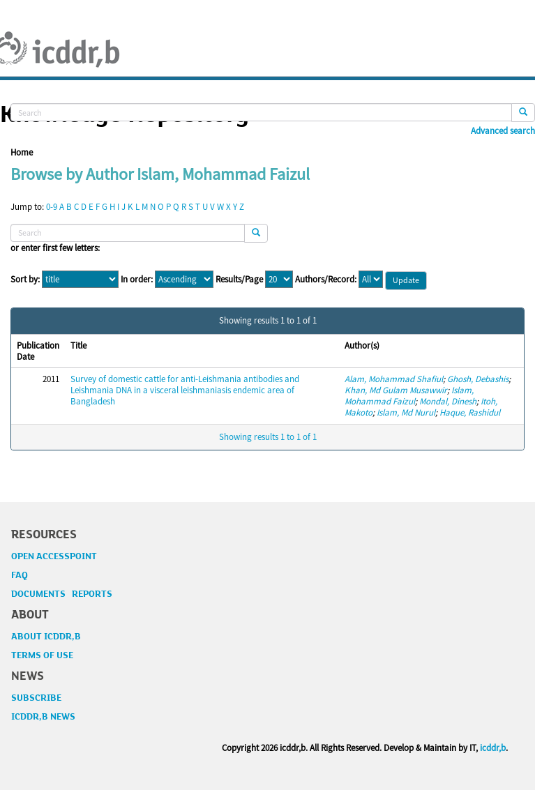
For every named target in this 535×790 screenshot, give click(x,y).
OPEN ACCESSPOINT (54, 556)
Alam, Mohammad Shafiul (394, 379)
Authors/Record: (325, 279)
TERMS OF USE (42, 655)
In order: (137, 279)
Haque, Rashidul (469, 412)
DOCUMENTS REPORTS (61, 594)
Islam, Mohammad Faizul (409, 395)
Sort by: (25, 279)
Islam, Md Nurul (406, 412)
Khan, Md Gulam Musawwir (396, 390)
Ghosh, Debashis (477, 379)
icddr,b (493, 748)
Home (21, 152)
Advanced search (503, 131)
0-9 (51, 207)
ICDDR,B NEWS (43, 716)
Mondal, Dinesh (447, 401)
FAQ (19, 575)
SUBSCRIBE (36, 698)
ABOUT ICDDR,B (46, 636)
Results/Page (239, 279)
